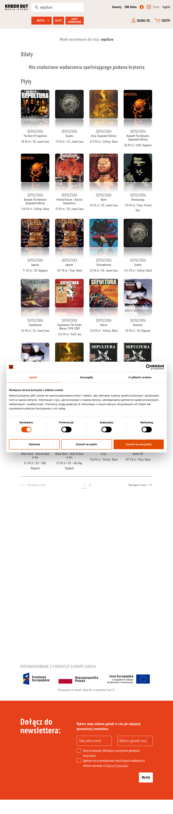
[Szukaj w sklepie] (57, 7)
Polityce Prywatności (117, 765)
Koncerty (117, 7)
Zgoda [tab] (33, 377)
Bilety (58, 20)
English (166, 7)
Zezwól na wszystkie (139, 444)
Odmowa (34, 444)
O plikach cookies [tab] (139, 377)
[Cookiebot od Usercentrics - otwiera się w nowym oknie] (148, 367)
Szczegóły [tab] (86, 377)
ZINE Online (130, 7)
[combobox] (135, 741)
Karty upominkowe (74, 21)
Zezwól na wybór (86, 444)
